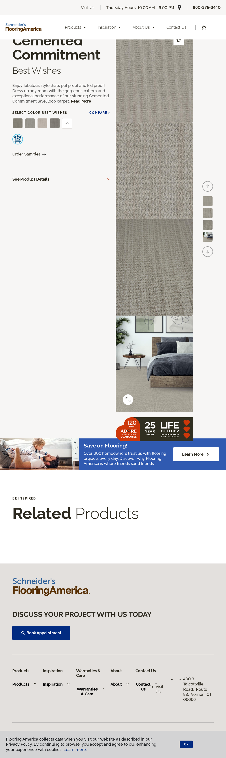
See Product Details (30, 179)
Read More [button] (81, 101)
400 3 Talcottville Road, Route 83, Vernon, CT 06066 (197, 689)
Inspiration (56, 684)
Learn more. (75, 749)
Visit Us (88, 7)
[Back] (207, 186)
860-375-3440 (207, 7)
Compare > (99, 112)
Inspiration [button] (109, 27)
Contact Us (176, 27)
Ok (186, 744)
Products (24, 684)
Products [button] (76, 27)
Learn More (196, 454)
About (120, 684)
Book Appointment (41, 633)
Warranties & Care (90, 691)
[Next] (207, 251)
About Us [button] (144, 27)
